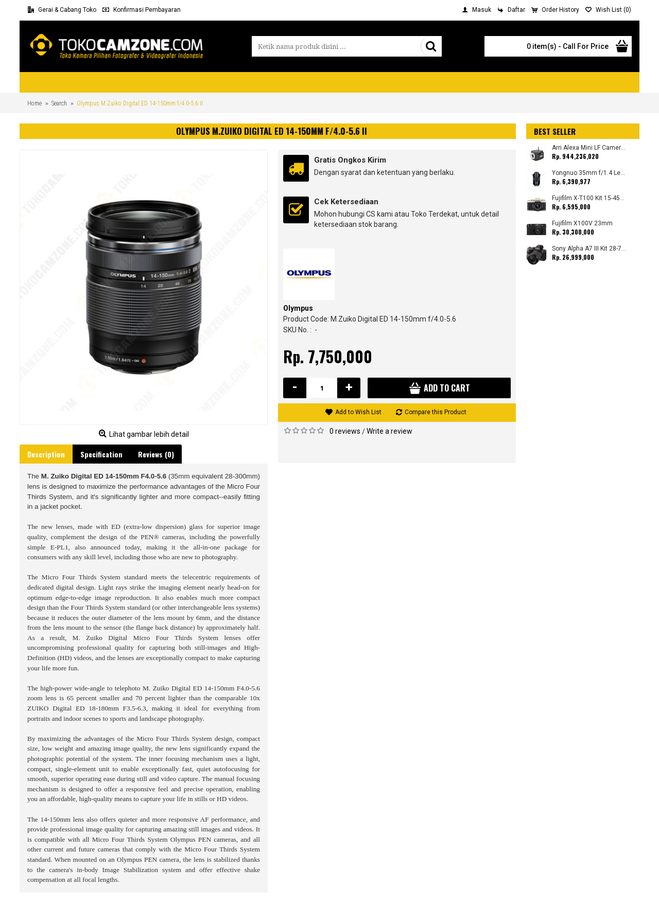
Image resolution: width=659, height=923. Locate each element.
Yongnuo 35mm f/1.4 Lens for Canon (589, 173)
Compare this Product (435, 412)
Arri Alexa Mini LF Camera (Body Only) (589, 148)
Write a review (389, 431)
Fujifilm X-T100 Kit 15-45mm (589, 198)
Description (46, 454)
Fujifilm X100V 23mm (582, 223)
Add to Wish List (358, 412)
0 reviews (345, 431)
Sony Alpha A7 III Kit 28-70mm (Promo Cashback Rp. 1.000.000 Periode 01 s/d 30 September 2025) (589, 248)
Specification (101, 454)
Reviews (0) (156, 454)
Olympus (298, 308)
